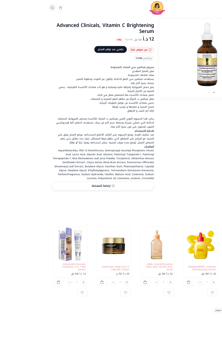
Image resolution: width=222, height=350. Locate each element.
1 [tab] (168, 92)
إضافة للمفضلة (56, 185)
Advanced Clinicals (207, 310)
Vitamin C (186, 310)
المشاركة (211, 197)
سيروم (172, 310)
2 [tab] (162, 92)
